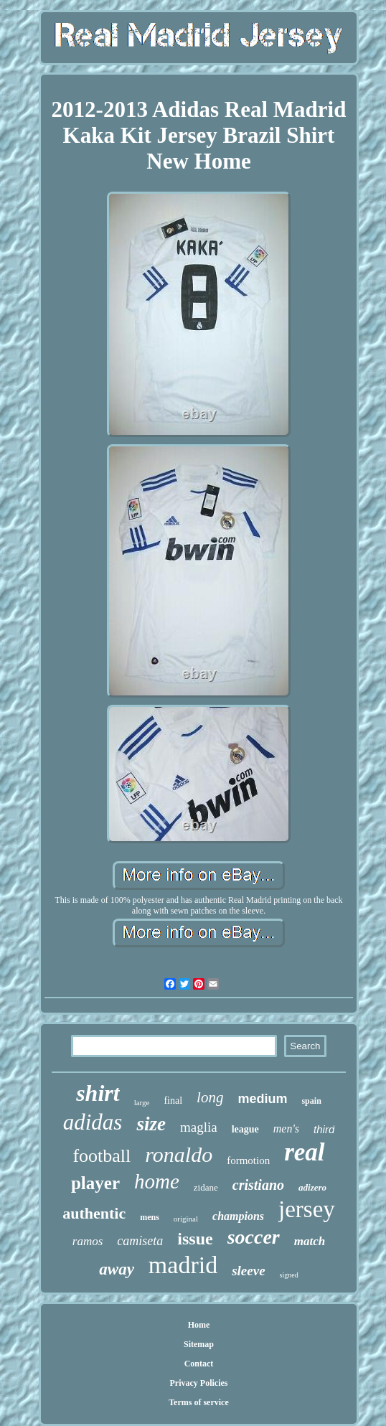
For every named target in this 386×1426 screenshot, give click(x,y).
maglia (198, 1127)
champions (238, 1216)
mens (149, 1217)
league (245, 1129)
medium (262, 1099)
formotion (248, 1160)
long (210, 1097)
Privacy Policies (198, 1383)
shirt (97, 1093)
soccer (253, 1237)
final (173, 1100)
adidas (93, 1122)
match (309, 1241)
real (304, 1152)
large (142, 1102)
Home (199, 1325)
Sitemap (199, 1344)
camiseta (140, 1241)
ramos (87, 1241)
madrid (183, 1265)
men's (286, 1128)
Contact (199, 1364)
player (95, 1183)
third (324, 1129)
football (101, 1155)
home (156, 1181)
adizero (312, 1187)
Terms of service (199, 1402)
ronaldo (178, 1154)
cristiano (258, 1185)
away (116, 1269)
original (186, 1218)
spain (311, 1101)
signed (289, 1275)
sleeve (248, 1270)
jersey (306, 1209)
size (151, 1124)
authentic (94, 1213)
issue (194, 1238)
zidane (206, 1187)
